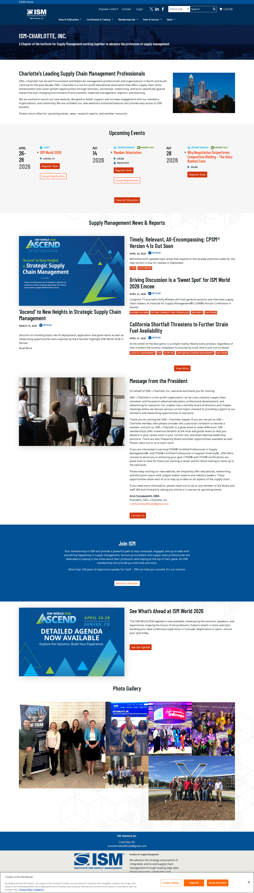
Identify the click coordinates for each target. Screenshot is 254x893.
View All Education (127, 200)
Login (139, 9)
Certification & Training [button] (100, 19)
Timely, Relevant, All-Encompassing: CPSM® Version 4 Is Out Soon (175, 242)
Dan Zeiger (210, 312)
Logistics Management (142, 353)
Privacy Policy (26, 889)
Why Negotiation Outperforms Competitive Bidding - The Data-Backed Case (210, 156)
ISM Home (26, 2)
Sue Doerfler (144, 268)
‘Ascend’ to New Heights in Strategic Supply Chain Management (70, 315)
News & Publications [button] (70, 19)
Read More (25, 348)
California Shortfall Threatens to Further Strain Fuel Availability (179, 327)
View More (182, 368)
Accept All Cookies (218, 882)
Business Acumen (139, 312)
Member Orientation (128, 152)
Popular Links (107, 9)
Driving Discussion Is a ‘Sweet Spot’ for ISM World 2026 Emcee (180, 283)
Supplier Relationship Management (195, 353)
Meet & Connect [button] (152, 19)
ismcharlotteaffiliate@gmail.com (149, 504)
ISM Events (197, 312)
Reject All (194, 882)
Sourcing (169, 353)
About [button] (171, 19)
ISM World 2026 (50, 152)
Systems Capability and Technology (170, 312)
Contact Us (137, 515)
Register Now (50, 166)
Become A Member (127, 583)
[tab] (70, 19)
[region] (127, 882)
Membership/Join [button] (128, 19)
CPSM (133, 268)
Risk (159, 353)
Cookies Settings (170, 882)
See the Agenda (140, 647)
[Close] (248, 882)
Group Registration (53, 176)
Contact (126, 9)
